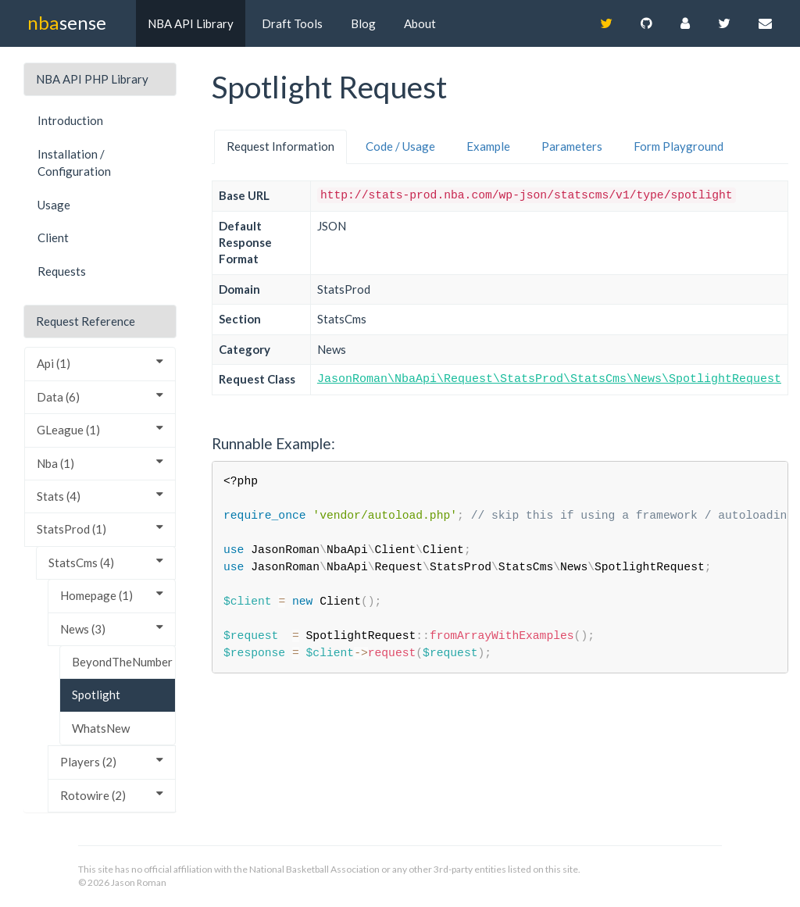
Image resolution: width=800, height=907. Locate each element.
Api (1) (100, 362)
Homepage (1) (111, 594)
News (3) (111, 628)
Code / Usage (400, 146)
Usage (54, 205)
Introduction (70, 120)
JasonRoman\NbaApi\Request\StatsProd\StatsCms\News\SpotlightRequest (549, 379)
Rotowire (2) (111, 794)
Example (488, 146)
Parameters (571, 146)
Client (53, 237)
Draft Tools (292, 23)
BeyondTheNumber (122, 662)
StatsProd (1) (100, 528)
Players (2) (111, 761)
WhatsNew (101, 728)
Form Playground (678, 146)
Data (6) (100, 396)
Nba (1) (100, 462)
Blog (363, 23)
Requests (62, 271)
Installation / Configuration (74, 163)
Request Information (280, 146)
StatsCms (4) (105, 562)
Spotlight (96, 694)
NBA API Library (191, 23)
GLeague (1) (100, 429)
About (420, 23)
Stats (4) (100, 495)
